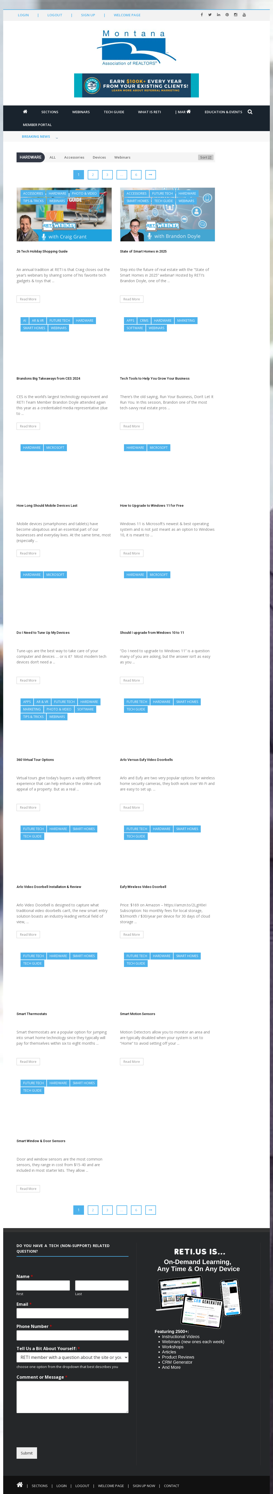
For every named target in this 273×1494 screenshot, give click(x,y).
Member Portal (37, 124)
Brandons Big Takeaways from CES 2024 (48, 378)
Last (78, 1294)
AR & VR (38, 320)
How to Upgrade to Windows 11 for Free (152, 506)
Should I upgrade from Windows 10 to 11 (152, 633)
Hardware (57, 193)
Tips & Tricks (33, 201)
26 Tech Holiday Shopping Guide (42, 251)
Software (135, 328)
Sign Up (88, 15)
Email (24, 1304)
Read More (28, 299)
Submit (27, 1453)
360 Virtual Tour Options (35, 760)
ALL (53, 157)
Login (23, 15)
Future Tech (162, 193)
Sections (49, 111)
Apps (130, 320)
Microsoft (55, 447)
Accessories (74, 157)
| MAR (183, 111)
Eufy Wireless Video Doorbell (143, 887)
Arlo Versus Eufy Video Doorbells (146, 760)
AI (24, 320)
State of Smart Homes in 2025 (143, 251)
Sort (205, 157)
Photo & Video (84, 193)
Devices (99, 157)
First (20, 1294)
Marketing (186, 320)
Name (25, 1276)
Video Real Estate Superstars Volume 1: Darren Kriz (102, 136)
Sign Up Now (144, 1485)
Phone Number (34, 1326)
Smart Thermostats (32, 1014)
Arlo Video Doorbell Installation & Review (49, 887)
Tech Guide (114, 111)
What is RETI (149, 111)
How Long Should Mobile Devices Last (47, 506)
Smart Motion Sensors (137, 1014)
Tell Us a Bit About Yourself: (48, 1348)
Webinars (81, 111)
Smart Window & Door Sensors (41, 1141)
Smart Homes (137, 201)
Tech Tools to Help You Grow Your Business (155, 378)
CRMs (144, 320)
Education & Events (223, 111)
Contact (171, 1485)
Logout (54, 15)
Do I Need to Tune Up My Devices (43, 633)
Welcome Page (127, 15)
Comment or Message (42, 1377)
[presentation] (65, 1442)
